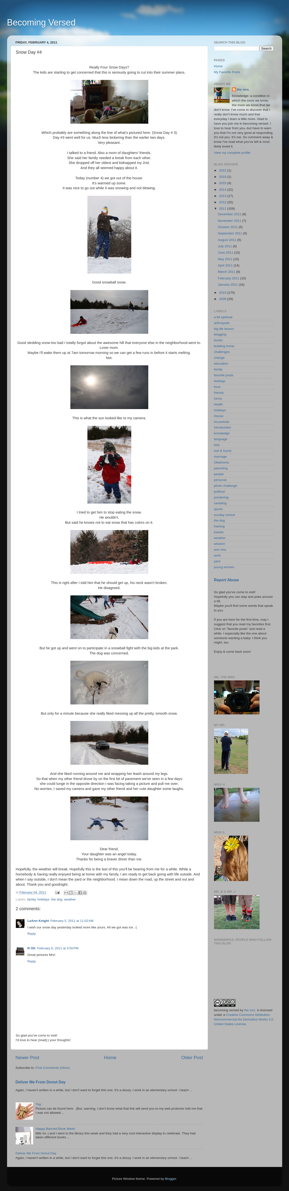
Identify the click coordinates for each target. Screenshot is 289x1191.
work (217, 555)
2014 (223, 189)
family (31, 899)
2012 (223, 202)
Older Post (192, 1057)
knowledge (222, 433)
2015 (223, 183)
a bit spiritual (223, 317)
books (218, 340)
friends (219, 392)
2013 (223, 196)
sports (218, 509)
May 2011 (225, 259)
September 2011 (230, 233)
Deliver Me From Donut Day (41, 1082)
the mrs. (243, 89)
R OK (32, 948)
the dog (56, 899)
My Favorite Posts (227, 72)
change (219, 358)
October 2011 (228, 227)
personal (220, 480)
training (219, 526)
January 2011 (228, 284)
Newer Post (27, 1057)
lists (217, 445)
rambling (220, 503)
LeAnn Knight (38, 921)
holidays (43, 899)
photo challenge (225, 486)
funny (218, 398)
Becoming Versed (41, 22)
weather (70, 899)
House (219, 416)
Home (110, 1057)
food (217, 387)
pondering (221, 497)
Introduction (222, 427)
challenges (222, 352)
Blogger (170, 1179)
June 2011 (226, 252)
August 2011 (227, 240)
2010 (223, 292)
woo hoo (220, 549)
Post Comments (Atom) (53, 1068)
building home (224, 346)
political (219, 491)
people (219, 474)
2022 (223, 170)
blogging (220, 334)
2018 (223, 177)
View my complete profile (232, 152)
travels (219, 532)
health (218, 404)
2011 (223, 208)
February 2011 (229, 278)
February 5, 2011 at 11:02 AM (71, 921)
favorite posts (223, 375)
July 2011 (225, 246)
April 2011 (226, 265)
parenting (221, 468)
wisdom (219, 544)
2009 (223, 299)
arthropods (222, 323)
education (221, 363)
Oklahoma (221, 462)
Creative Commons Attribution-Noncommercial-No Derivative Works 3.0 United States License (243, 1019)
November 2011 (230, 221)
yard (217, 561)
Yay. (39, 1104)
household (221, 422)
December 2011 (230, 214)
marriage (220, 456)
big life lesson (224, 329)
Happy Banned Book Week (55, 1129)
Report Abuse (226, 580)
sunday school (224, 515)
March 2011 (227, 272)
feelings (219, 381)
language (221, 439)
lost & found (222, 451)
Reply (32, 933)
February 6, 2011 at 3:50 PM (57, 948)
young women (224, 567)
